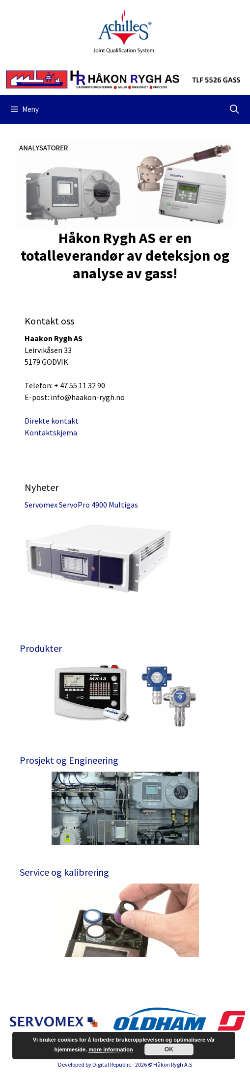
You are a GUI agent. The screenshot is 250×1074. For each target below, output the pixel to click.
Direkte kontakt (52, 421)
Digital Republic (111, 1064)
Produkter (41, 648)
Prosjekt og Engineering (69, 760)
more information (110, 1049)
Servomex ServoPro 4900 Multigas (81, 505)
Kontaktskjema (51, 432)
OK (169, 1049)
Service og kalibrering (64, 872)
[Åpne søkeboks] (234, 109)
